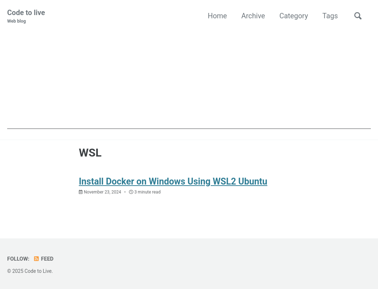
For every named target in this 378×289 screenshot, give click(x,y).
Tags (330, 15)
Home (217, 15)
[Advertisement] (189, 78)
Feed (43, 259)
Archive (253, 15)
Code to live (26, 16)
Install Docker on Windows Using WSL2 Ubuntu (173, 181)
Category (293, 15)
